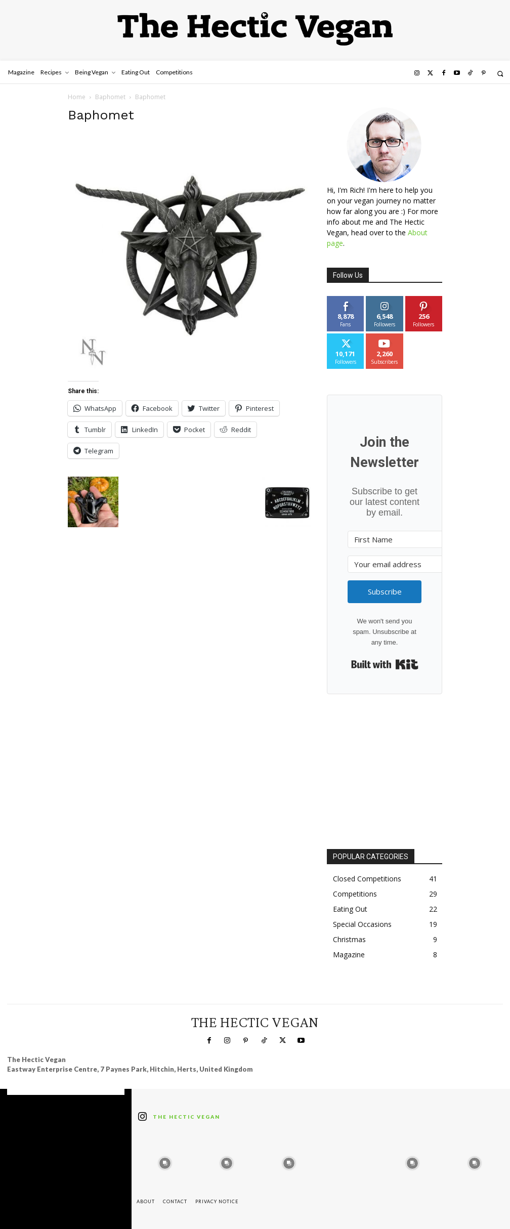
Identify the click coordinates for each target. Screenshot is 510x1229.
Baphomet (110, 97)
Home (77, 97)
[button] (500, 73)
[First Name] (403, 539)
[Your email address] (403, 564)
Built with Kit (384, 664)
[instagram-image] (165, 1160)
